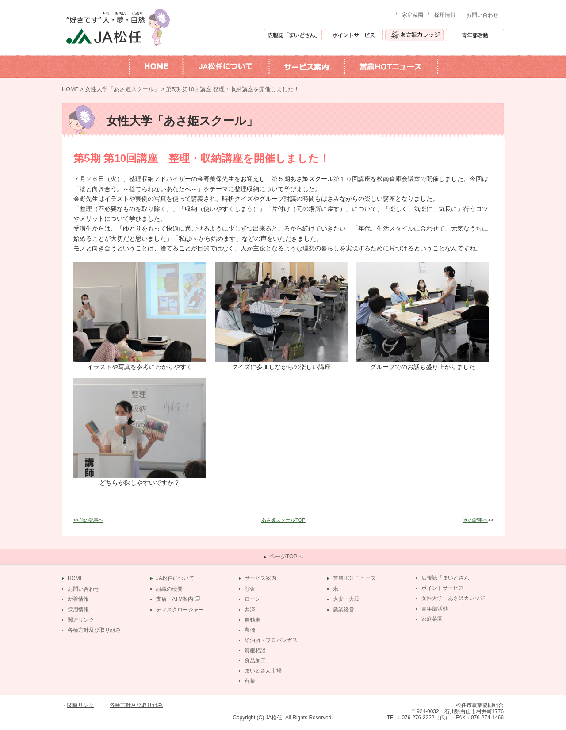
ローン (252, 599)
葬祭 (250, 681)
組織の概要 (169, 589)
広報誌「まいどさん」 (447, 578)
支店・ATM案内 (174, 599)
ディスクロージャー (180, 610)
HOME (70, 89)
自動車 (252, 620)
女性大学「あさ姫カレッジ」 (455, 598)
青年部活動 (434, 609)
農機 (250, 630)
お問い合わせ (482, 15)
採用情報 (444, 15)
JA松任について (175, 578)
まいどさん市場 (263, 671)
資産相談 (255, 650)
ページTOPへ (286, 556)
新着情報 (78, 599)
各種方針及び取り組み (94, 630)
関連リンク (81, 620)
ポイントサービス (442, 588)
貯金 (250, 589)
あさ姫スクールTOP (283, 520)
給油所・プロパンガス (271, 640)
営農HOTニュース (354, 578)
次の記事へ (475, 520)
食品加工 (255, 660)
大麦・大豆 (346, 599)
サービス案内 (260, 578)
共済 (250, 610)
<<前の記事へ (88, 520)
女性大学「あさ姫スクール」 (122, 89)
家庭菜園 (412, 15)
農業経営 (343, 610)
